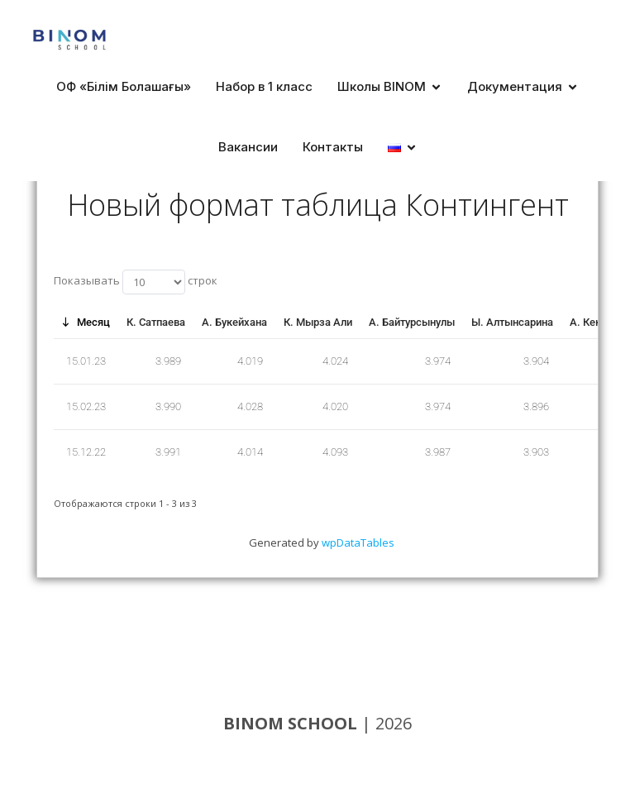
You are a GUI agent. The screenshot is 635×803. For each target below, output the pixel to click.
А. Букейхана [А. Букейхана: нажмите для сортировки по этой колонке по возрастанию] (234, 322)
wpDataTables (358, 542)
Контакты (333, 147)
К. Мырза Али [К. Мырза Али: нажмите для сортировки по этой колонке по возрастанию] (318, 322)
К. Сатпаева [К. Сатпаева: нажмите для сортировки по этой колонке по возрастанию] (156, 322)
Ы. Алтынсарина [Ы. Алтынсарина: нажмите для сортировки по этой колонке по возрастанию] (512, 322)
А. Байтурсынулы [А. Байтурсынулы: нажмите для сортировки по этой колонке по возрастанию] (412, 322)
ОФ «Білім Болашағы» (123, 86)
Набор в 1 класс (264, 86)
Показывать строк (135, 282)
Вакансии (248, 147)
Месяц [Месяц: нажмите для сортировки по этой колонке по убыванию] (93, 322)
